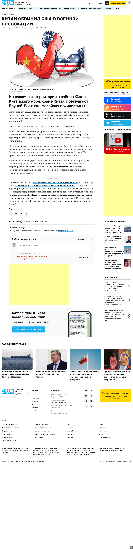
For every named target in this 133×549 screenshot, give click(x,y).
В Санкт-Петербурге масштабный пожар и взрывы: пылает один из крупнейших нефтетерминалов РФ (114, 300)
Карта (34, 410)
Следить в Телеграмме (28, 329)
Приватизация (7, 437)
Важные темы (8, 8)
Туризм (101, 434)
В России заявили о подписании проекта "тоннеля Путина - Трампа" (113, 240)
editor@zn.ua (62, 413)
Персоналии (38, 437)
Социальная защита (41, 424)
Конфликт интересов (41, 431)
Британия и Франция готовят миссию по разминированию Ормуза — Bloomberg (113, 229)
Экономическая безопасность (44, 434)
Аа (107, 3)
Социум (102, 424)
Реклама (35, 401)
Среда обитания (72, 431)
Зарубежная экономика (42, 428)
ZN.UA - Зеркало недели (118, 149)
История (102, 428)
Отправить (83, 258)
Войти (101, 3)
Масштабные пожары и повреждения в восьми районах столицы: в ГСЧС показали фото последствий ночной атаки (114, 315)
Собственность (104, 437)
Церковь (69, 434)
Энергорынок (6, 434)
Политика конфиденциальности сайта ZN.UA (115, 461)
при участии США (63, 166)
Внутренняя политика (9, 424)
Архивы (34, 395)
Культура (69, 437)
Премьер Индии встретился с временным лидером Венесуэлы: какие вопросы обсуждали (112, 264)
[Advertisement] (39, 284)
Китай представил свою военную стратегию (55, 182)
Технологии (70, 428)
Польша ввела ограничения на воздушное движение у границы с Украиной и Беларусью (114, 251)
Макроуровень (7, 431)
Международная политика (11, 428)
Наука (68, 424)
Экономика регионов (9, 441)
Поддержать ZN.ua (118, 3)
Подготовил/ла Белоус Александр (26, 221)
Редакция (35, 398)
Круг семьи (103, 431)
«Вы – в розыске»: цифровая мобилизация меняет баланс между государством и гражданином (114, 286)
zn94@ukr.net (55, 408)
